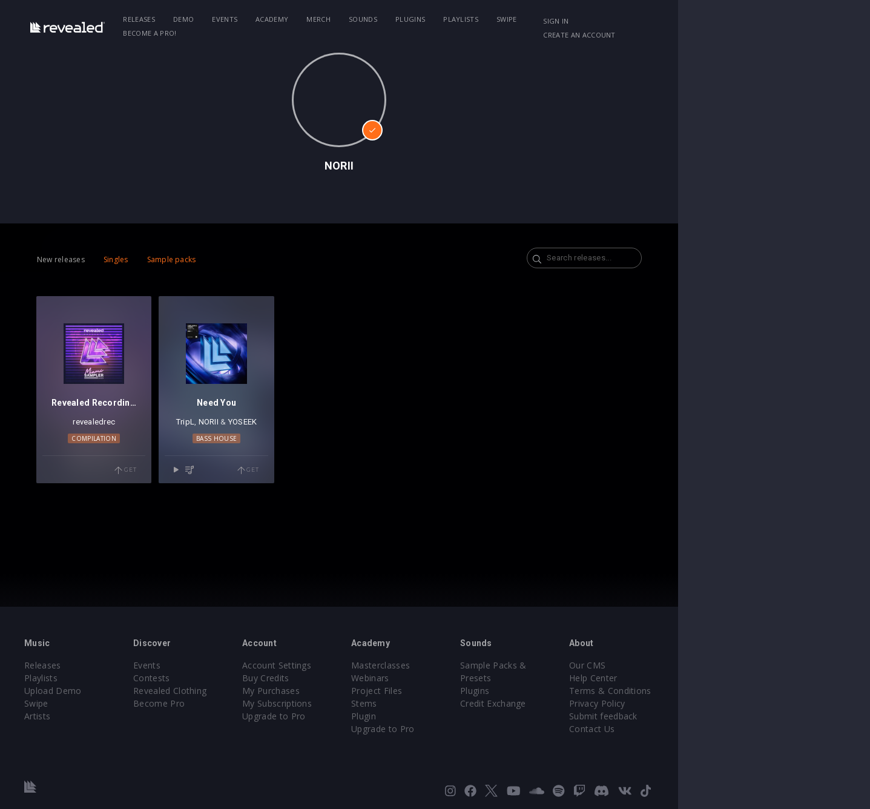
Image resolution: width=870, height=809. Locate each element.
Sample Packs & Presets (624, 665)
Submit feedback (736, 716)
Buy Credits (343, 678)
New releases (90, 259)
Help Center (726, 678)
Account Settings (354, 665)
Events (271, 19)
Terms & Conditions (743, 690)
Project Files (472, 690)
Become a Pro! (608, 19)
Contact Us (724, 729)
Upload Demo (95, 690)
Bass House (285, 465)
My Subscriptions (355, 703)
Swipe (553, 19)
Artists (79, 716)
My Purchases (349, 690)
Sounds (409, 19)
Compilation (136, 465)
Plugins (457, 19)
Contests (211, 678)
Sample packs (200, 259)
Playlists (507, 19)
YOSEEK (311, 448)
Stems (460, 703)
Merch (366, 19)
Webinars (466, 678)
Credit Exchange (608, 690)
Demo (230, 19)
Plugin (459, 716)
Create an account (762, 20)
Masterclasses (476, 665)
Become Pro (219, 703)
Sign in (695, 20)
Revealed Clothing (229, 690)
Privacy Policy (729, 703)
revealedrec (137, 448)
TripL (254, 448)
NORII (278, 448)
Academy (318, 19)
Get (182, 497)
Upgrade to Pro (351, 716)
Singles (145, 259)
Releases (186, 19)
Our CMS (720, 665)
